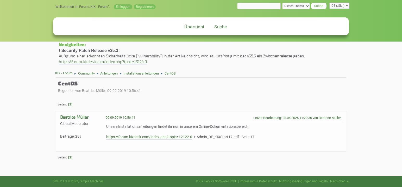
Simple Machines (91, 181)
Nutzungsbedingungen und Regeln (303, 181)
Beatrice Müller (74, 117)
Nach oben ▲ (339, 181)
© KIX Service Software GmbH (216, 181)
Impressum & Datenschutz (258, 181)
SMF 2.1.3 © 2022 (65, 181)
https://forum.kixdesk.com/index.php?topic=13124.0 (103, 61)
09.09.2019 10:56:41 (120, 117)
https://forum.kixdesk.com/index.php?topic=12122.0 (149, 137)
